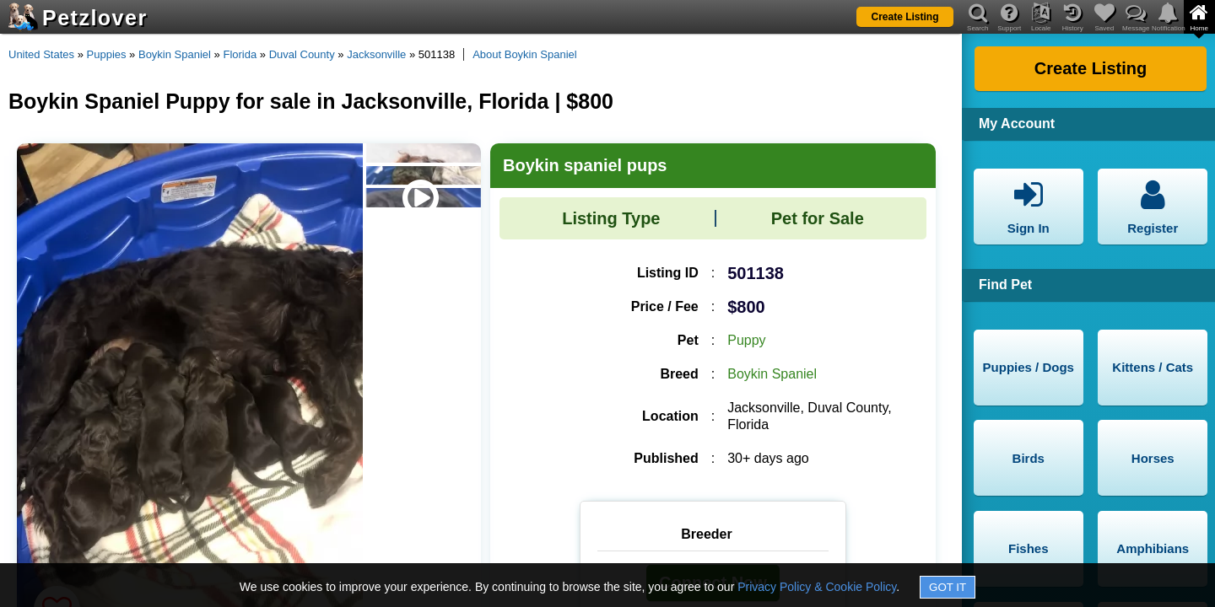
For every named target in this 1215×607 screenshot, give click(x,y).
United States (41, 54)
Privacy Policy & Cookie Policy (816, 587)
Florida (239, 54)
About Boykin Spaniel (524, 54)
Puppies (107, 54)
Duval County (302, 54)
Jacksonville (376, 54)
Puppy (746, 340)
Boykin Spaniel (174, 54)
